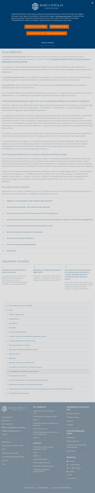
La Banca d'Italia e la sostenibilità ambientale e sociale (27, 336)
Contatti (4, 434)
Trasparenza (71, 437)
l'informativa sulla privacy (63, 16)
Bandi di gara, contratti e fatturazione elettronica (26, 384)
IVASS (35, 420)
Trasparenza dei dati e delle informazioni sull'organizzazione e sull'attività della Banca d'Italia (41, 389)
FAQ (3, 464)
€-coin (35, 452)
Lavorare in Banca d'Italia (17, 332)
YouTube (70, 461)
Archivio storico (14, 354)
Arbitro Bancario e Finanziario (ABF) (45, 416)
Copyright (70, 425)
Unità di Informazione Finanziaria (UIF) (44, 412)
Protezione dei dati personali (18, 393)
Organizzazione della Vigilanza (14, 62)
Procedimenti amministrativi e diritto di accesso (70, 59)
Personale (12, 328)
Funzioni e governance (16, 314)
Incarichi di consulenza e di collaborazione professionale (28, 380)
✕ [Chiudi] (92, 2)
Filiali (3, 449)
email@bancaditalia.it (13, 431)
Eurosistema (13, 323)
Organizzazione (14, 319)
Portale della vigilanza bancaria (43, 466)
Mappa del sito (6, 442)
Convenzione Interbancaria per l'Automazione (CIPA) (43, 448)
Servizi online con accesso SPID (12, 445)
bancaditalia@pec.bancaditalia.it (15, 427)
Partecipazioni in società (17, 376)
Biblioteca (12, 358)
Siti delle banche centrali (41, 463)
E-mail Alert (72, 478)
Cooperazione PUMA (40, 459)
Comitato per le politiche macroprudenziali (41, 471)
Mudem (35, 438)
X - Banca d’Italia (73, 465)
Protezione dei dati (73, 441)
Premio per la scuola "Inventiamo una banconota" (45, 424)
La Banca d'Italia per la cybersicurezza (22, 341)
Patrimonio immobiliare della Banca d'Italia (23, 349)
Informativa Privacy (73, 413)
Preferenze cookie (73, 417)
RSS (69, 475)
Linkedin (70, 471)
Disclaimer (70, 421)
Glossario (5, 460)
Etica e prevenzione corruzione (19, 345)
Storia (11, 310)
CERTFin (36, 456)
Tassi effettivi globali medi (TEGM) (13, 457)
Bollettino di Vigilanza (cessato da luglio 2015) (47, 271)
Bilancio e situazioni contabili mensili (21, 363)
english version (47, 44)
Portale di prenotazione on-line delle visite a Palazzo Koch (45, 433)
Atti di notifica (71, 451)
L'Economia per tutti (39, 429)
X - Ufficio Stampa (74, 468)
